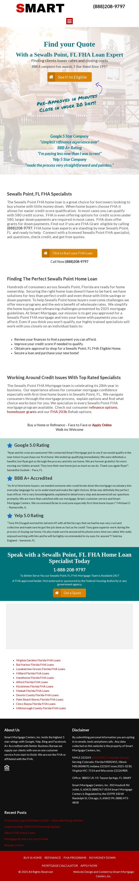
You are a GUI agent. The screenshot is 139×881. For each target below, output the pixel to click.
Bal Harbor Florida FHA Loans (35, 664)
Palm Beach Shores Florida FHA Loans (39, 699)
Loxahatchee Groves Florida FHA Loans (40, 669)
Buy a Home (33, 857)
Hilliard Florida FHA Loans (32, 673)
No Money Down (102, 857)
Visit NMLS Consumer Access (110, 757)
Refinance (53, 857)
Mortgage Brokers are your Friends (26, 839)
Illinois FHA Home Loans (19, 832)
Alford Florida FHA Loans (32, 682)
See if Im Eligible (72, 77)
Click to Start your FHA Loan (72, 253)
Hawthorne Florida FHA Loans (35, 677)
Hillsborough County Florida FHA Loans (41, 708)
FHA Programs (75, 857)
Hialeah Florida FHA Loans (32, 690)
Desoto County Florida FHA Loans (37, 695)
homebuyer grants (22, 411)
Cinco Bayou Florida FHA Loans (36, 703)
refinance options (103, 407)
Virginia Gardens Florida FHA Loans (38, 660)
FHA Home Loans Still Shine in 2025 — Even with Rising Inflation (43, 820)
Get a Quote (72, 593)
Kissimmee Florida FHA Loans (34, 686)
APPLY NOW (89, 865)
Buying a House (14, 845)
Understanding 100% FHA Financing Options (32, 826)
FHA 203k (58, 411)
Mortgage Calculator (60, 865)
